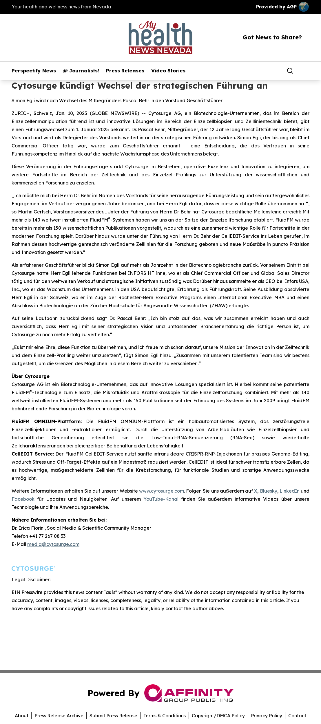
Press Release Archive (58, 715)
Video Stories (168, 71)
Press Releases (125, 71)
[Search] (290, 70)
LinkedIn (290, 491)
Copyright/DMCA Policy (218, 715)
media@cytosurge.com (53, 544)
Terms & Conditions (164, 715)
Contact (297, 715)
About (21, 715)
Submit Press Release (113, 715)
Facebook (23, 499)
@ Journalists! (81, 71)
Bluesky (268, 491)
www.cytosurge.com (161, 491)
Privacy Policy (266, 715)
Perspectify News (34, 71)
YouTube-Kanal (160, 499)
